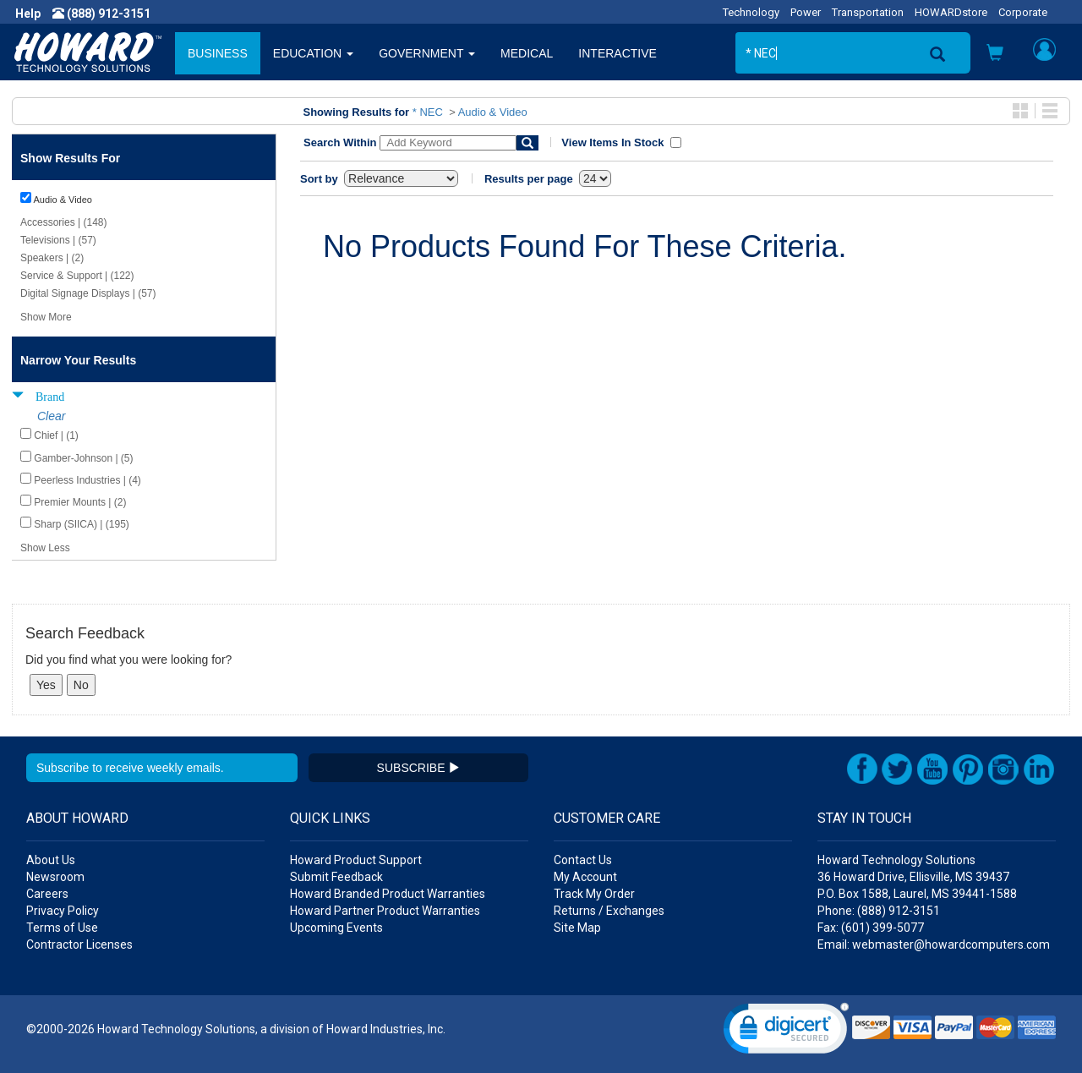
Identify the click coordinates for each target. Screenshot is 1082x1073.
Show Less (45, 548)
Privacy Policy (62, 910)
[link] (786, 1032)
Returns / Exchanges (609, 910)
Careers (47, 894)
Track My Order (594, 894)
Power (805, 12)
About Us (50, 860)
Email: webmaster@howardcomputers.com (933, 944)
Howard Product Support (356, 860)
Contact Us (583, 860)
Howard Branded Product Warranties (387, 894)
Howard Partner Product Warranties (385, 910)
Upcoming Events (336, 927)
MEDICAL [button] (526, 53)
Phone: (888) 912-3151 (878, 910)
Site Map (577, 927)
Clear (51, 416)
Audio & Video (492, 112)
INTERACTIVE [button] (617, 53)
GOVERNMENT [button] (427, 53)
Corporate (1022, 12)
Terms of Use (62, 927)
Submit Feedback (336, 877)
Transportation (868, 12)
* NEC (428, 112)
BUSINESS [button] (218, 53)
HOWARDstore (951, 12)
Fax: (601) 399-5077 (870, 927)
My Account (585, 877)
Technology (751, 12)
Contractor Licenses (79, 944)
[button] (995, 54)
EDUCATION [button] (313, 53)
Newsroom (55, 877)
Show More (46, 317)
